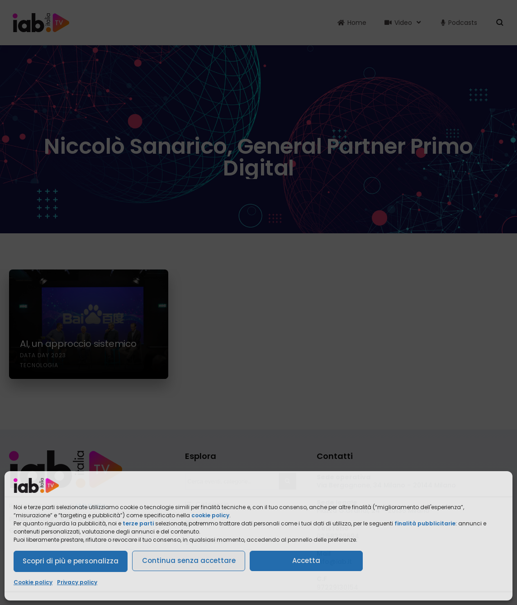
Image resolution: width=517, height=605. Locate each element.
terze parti (138, 523)
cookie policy (210, 515)
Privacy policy (77, 582)
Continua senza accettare (189, 560)
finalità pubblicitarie (424, 523)
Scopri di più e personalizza (71, 561)
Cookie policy (33, 582)
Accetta (306, 560)
